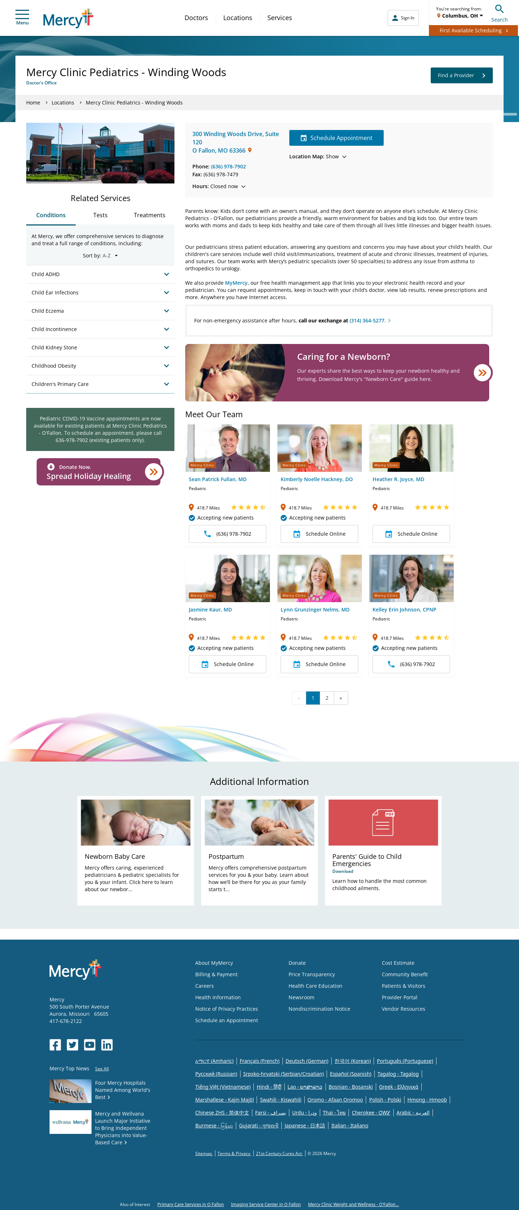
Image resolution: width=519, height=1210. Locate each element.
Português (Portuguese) (405, 1060)
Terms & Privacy (234, 1153)
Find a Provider (462, 75)
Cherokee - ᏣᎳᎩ (371, 1112)
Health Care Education (315, 985)
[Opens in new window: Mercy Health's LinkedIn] (107, 1045)
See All (102, 1069)
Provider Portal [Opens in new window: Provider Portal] (399, 997)
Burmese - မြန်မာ (214, 1125)
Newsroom (301, 997)
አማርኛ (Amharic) (214, 1060)
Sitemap (204, 1153)
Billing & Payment (216, 974)
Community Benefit (405, 974)
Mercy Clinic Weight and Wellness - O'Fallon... (353, 1204)
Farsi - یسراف (270, 1112)
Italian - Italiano (349, 1125)
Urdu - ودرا (304, 1112)
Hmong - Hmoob (427, 1099)
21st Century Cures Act (279, 1153)
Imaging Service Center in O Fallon (266, 1204)
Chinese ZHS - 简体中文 (222, 1112)
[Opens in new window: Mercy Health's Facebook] (55, 1045)
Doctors (196, 17)
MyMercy (236, 282)
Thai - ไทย (334, 1112)
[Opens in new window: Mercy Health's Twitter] (72, 1045)
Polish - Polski (385, 1099)
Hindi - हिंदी (269, 1086)
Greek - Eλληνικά (399, 1086)
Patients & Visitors (403, 985)
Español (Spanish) (350, 1073)
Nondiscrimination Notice (319, 1008)
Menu (22, 18)
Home (33, 102)
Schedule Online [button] (320, 533)
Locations (237, 17)
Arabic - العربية (413, 1112)
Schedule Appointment (336, 138)
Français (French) (260, 1060)
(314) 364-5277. (368, 320)
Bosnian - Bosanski (351, 1086)
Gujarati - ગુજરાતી (259, 1125)
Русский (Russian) (216, 1073)
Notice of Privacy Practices (226, 1008)
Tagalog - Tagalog (398, 1073)
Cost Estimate (398, 962)
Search (499, 12)
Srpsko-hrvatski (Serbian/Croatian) (283, 1073)
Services (279, 17)
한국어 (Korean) (353, 1060)
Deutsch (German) (307, 1060)
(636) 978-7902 (228, 166)
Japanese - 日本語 (305, 1125)
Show (317, 156)
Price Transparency (312, 974)
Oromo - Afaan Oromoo (335, 1099)
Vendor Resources (403, 1008)
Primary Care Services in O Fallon (190, 1204)
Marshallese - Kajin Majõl (224, 1099)
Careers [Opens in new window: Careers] (204, 985)
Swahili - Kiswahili (280, 1099)
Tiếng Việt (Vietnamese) (223, 1086)
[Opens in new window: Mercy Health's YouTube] (89, 1045)
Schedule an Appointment (226, 1020)
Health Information (218, 997)
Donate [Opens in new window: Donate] (297, 962)
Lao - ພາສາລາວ (304, 1086)
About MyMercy (214, 962)
